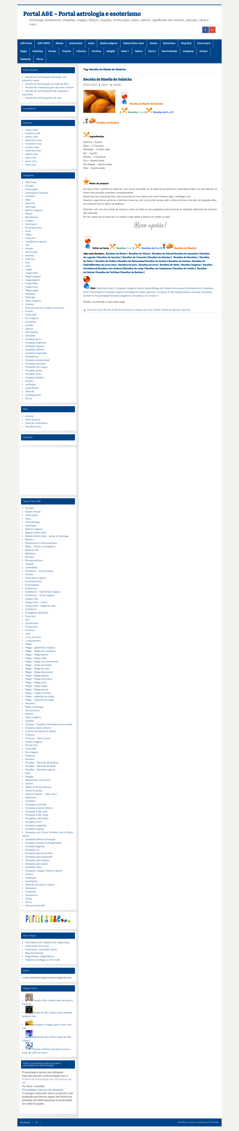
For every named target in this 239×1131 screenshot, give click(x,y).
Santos (152, 51)
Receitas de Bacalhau (185, 257)
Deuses (153, 43)
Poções (29, 311)
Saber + (125, 51)
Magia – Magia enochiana (38, 679)
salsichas (186, 310)
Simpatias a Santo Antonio (39, 808)
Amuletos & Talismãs (168, 292)
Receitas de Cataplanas (158, 268)
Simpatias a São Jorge (36, 815)
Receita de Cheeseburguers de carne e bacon (49, 87)
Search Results (169, 51)
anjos (28, 199)
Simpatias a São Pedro (37, 818)
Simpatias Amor (33, 822)
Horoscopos (203, 43)
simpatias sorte (33, 374)
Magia (23, 51)
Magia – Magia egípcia (36, 675)
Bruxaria (29, 557)
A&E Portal (26, 43)
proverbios (30, 321)
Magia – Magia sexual (36, 689)
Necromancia (32, 710)
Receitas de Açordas (109, 257)
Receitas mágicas (190, 264)
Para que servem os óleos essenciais (44, 307)
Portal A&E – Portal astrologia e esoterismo (82, 13)
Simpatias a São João (36, 811)
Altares (59, 43)
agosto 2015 (31, 154)
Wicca (39, 59)
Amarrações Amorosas (37, 946)
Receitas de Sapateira (186, 253)
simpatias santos (34, 370)
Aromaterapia (32, 522)
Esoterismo (169, 43)
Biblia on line (32, 550)
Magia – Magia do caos (37, 668)
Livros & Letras (33, 637)
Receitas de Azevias (179, 261)
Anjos (91, 43)
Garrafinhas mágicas (35, 241)
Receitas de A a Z (162, 112)
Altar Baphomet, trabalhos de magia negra (47, 942)
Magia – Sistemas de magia (39, 700)
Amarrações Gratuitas (36, 192)
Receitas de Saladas (159, 257)
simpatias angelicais (35, 342)
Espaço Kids (31, 598)
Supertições (31, 881)
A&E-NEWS (43, 43)
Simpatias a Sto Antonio (144, 295)
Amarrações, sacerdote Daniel (41, 949)
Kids (27, 262)
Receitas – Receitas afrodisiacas (42, 762)
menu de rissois (94, 310)
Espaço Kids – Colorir (36, 602)
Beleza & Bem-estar (133, 43)
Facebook (25, 1123)
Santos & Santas (33, 790)
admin (105, 84)
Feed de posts (32, 419)
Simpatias (188, 51)
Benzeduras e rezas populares (41, 543)
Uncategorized (33, 395)
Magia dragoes (33, 276)
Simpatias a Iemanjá (189, 292)
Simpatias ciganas (114, 292)
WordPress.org (33, 426)
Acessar (29, 416)
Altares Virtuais (33, 511)
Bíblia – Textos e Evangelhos (40, 546)
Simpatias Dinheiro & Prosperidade (43, 843)
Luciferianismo (33, 640)
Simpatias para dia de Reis (39, 853)
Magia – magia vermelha (38, 693)
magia (28, 269)
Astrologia (30, 525)
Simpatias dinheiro (35, 349)
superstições (32, 388)
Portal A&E (30, 314)
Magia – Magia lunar (35, 682)
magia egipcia (32, 280)
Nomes (52, 51)
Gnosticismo (31, 623)
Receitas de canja (133, 268)
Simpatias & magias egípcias (140, 292)
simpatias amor (33, 339)
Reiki (27, 773)
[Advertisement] (48, 471)
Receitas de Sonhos (156, 261)
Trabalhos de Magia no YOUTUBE (42, 960)
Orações (66, 51)
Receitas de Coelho (184, 268)
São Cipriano (31, 332)
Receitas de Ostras (162, 253)
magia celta (31, 273)
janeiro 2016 (31, 136)
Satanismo (30, 797)
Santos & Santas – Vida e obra (41, 794)
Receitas (96, 51)
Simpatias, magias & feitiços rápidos (134, 288)
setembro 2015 (33, 150)
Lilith (27, 266)
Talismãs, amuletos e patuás (40, 884)
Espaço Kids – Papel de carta (40, 605)
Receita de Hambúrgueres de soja (43, 97)
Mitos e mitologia (34, 707)
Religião (111, 51)
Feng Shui (186, 43)
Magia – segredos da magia (39, 696)
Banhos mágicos (109, 43)
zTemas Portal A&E (35, 905)
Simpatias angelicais (120, 295)
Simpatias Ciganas (34, 346)
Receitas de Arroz (148, 264)
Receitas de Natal (169, 264)
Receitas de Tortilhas (107, 272)
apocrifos (30, 203)
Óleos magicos (33, 300)
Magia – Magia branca (36, 654)
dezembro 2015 (33, 140)
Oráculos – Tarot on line (37, 738)
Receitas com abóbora (110, 268)
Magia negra (31, 290)
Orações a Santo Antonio (38, 728)
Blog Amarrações (34, 953)
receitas (117, 84)
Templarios (31, 888)
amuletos (30, 196)
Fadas (28, 234)
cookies (29, 220)
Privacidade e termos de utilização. (43, 1089)
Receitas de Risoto (116, 253)
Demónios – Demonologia (39, 571)
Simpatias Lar (32, 849)
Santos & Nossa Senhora (38, 787)
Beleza (28, 213)
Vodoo (28, 898)
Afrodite (29, 185)
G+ (37, 1123)
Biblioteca (30, 553)
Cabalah (29, 564)
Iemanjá (29, 255)
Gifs (27, 245)
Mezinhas (37, 51)
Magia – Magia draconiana (39, 672)
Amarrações (75, 43)
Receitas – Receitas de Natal (40, 766)
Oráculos (81, 51)
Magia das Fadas (161, 288)
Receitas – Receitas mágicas (40, 769)
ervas (28, 231)
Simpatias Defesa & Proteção (40, 839)
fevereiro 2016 (32, 133)
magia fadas (31, 283)
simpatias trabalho (34, 377)
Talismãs (29, 391)
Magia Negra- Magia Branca (39, 956)
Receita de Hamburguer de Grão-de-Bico (47, 84)
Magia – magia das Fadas (38, 665)
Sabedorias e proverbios (38, 780)
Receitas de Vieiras (139, 253)
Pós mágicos (32, 318)
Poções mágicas (33, 741)
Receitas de (98, 264)
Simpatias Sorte (33, 867)
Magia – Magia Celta (35, 658)
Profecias (30, 755)
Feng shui (30, 238)
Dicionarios (31, 224)
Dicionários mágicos (35, 578)
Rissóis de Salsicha (170, 310)
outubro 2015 (32, 147)
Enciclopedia (32, 585)
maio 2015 (30, 164)
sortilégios (30, 384)
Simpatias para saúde (36, 863)
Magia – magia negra (36, 686)
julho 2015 (30, 157)
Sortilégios (30, 877)
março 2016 (31, 129)
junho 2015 (31, 161)
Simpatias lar (32, 356)
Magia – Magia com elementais (41, 661)
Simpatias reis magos (36, 367)
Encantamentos (193, 288)
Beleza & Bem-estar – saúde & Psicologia (47, 536)
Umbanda (25, 59)
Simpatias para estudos (37, 860)
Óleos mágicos (33, 717)
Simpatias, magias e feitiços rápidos (43, 870)
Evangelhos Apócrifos (36, 612)
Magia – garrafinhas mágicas (40, 647)
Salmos (139, 51)
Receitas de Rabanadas (131, 261)
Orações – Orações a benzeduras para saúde (48, 724)
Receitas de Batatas (132, 272)
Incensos (30, 259)
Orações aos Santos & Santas (40, 731)
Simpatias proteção (35, 363)
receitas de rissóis (144, 310)
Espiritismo (31, 609)
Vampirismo (31, 895)
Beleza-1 (29, 539)
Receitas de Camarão (134, 257)
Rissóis (157, 310)
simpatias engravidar (36, 353)
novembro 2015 (33, 143)
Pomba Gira (31, 745)
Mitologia (30, 297)
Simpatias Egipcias (35, 846)
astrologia (30, 206)
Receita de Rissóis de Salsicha (107, 79)
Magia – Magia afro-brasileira (40, 651)
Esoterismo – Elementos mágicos (43, 591)
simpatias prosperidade (37, 360)
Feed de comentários (36, 423)
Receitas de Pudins (105, 261)
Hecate (29, 248)
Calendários (31, 567)
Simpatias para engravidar (38, 856)
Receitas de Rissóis (106, 122)
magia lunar (31, 287)
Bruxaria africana (34, 560)
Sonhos (203, 51)
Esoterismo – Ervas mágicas (40, 595)
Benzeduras (31, 217)
